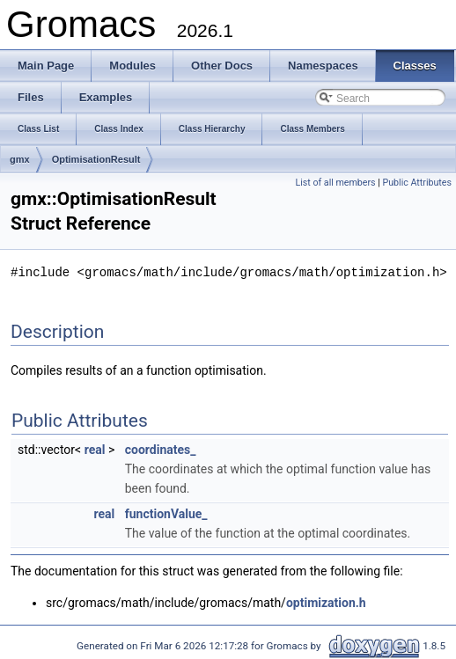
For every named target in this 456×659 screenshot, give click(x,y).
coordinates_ (160, 449)
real (95, 449)
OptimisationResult (96, 159)
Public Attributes (417, 182)
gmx (20, 159)
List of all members (335, 182)
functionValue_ (166, 513)
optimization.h (326, 602)
